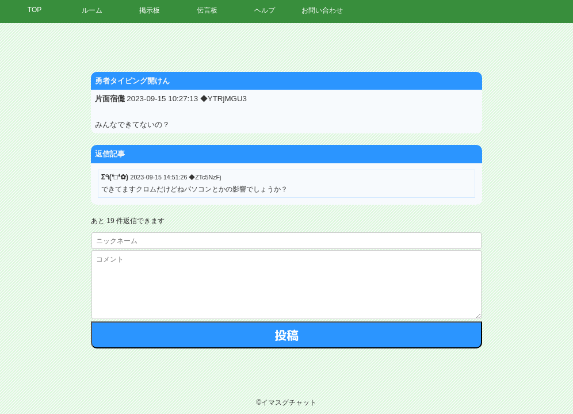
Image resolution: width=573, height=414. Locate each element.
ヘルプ (264, 10)
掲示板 (149, 10)
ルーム (92, 10)
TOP (34, 10)
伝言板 (207, 10)
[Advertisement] (467, 198)
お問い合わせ (322, 10)
